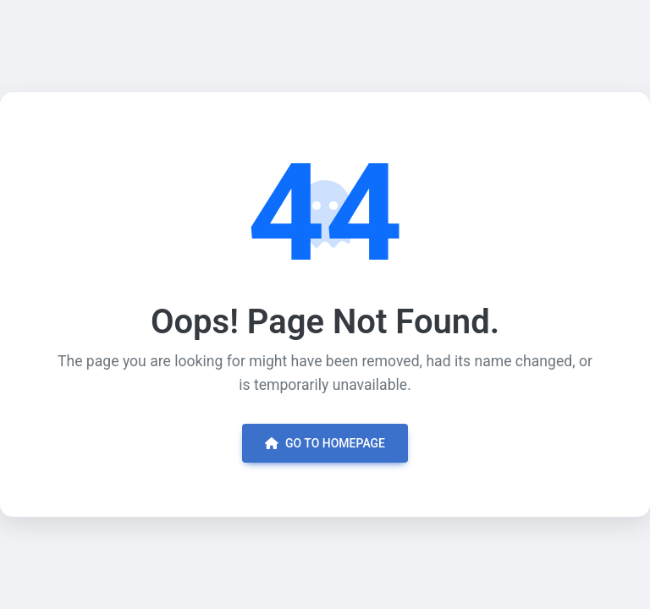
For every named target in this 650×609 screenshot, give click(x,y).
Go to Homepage (325, 443)
